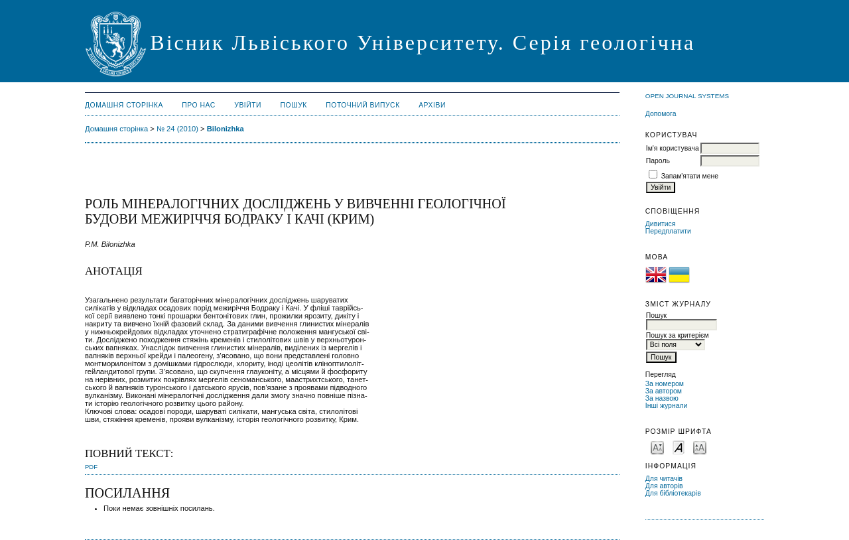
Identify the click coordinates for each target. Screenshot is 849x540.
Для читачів (664, 478)
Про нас (199, 105)
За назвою (662, 398)
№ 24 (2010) (177, 129)
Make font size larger (699, 446)
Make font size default (678, 446)
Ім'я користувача (672, 148)
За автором (663, 391)
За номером (664, 383)
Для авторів (664, 486)
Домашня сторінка (124, 105)
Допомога (661, 113)
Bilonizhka (225, 129)
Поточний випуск (362, 105)
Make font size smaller (657, 446)
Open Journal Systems (687, 96)
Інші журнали (666, 405)
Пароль (658, 161)
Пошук (294, 105)
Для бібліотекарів (673, 493)
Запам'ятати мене (689, 176)
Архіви (432, 105)
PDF (91, 466)
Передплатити (668, 231)
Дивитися (660, 224)
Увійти (247, 105)
